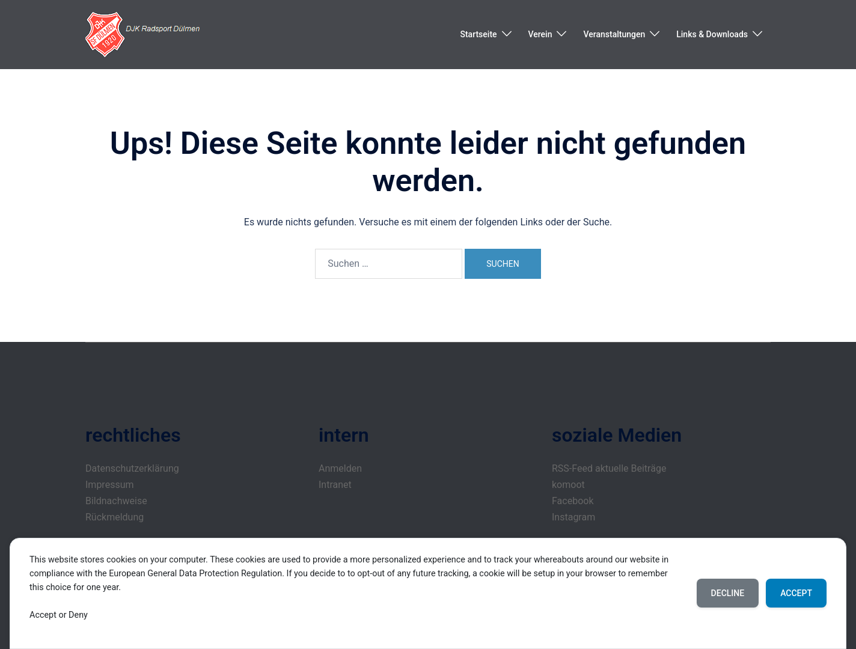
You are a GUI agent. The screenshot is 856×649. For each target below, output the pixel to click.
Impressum (109, 484)
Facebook (572, 501)
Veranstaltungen (614, 34)
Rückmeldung (114, 517)
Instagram (573, 517)
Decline (728, 593)
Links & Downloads (712, 34)
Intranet (335, 484)
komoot (568, 484)
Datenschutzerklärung (132, 468)
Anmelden (340, 468)
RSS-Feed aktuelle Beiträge (609, 468)
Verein (540, 34)
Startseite (478, 34)
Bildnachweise (116, 501)
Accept (796, 593)
